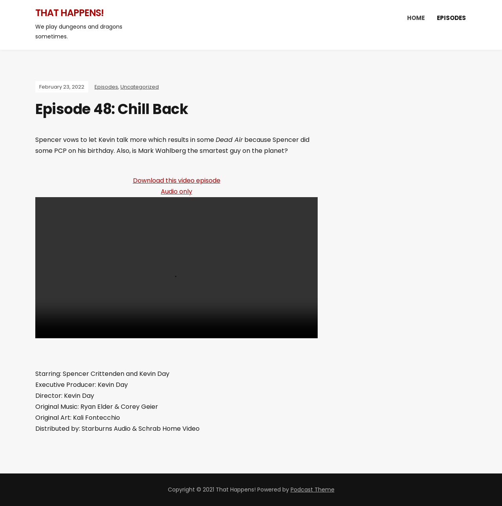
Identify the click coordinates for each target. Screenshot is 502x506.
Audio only (176, 191)
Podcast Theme (313, 489)
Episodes (451, 18)
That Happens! (69, 12)
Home (416, 18)
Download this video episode (176, 180)
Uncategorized (139, 87)
